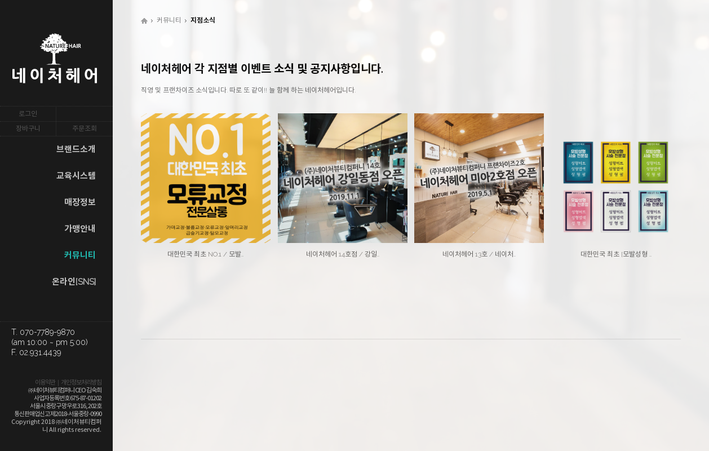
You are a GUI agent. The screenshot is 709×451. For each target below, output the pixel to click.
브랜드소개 (76, 149)
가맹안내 (80, 229)
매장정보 (80, 202)
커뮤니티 (80, 255)
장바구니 (28, 128)
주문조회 (84, 128)
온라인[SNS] (74, 282)
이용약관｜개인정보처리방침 (68, 382)
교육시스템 (76, 176)
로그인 (28, 114)
